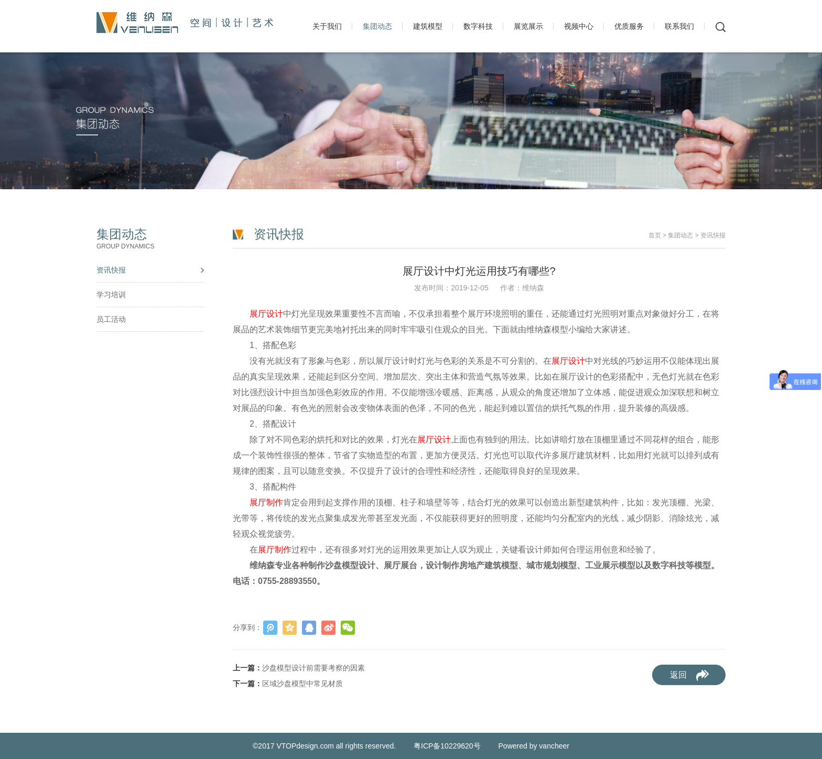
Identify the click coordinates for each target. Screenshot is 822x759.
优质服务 (629, 26)
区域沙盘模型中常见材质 (302, 683)
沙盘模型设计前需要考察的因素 (313, 668)
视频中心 (578, 26)
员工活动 (111, 319)
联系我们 (679, 26)
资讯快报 (111, 270)
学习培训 (111, 294)
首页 (654, 235)
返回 (678, 674)
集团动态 (377, 26)
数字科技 (478, 26)
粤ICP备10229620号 (448, 746)
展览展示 (528, 26)
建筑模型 (427, 26)
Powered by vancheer (534, 746)
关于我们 (327, 26)
